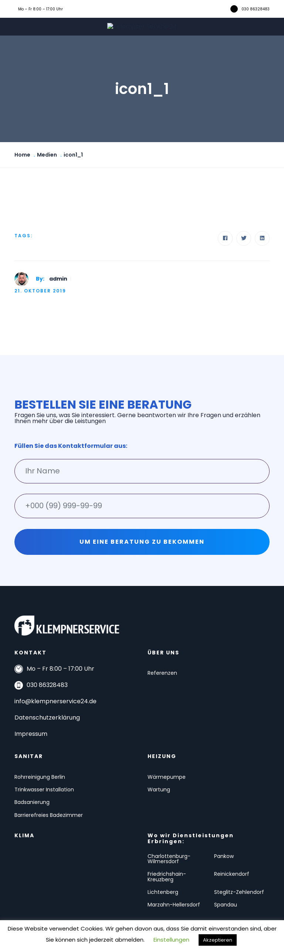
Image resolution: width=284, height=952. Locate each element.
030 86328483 (255, 9)
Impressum (30, 734)
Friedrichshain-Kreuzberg (167, 876)
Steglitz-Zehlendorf (239, 892)
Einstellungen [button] (171, 939)
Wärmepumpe (167, 777)
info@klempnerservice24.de (55, 701)
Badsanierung (32, 802)
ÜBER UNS (163, 652)
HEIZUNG (162, 756)
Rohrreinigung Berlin (39, 777)
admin (58, 278)
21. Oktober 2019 (40, 291)
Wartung (159, 789)
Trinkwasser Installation (44, 789)
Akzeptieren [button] (217, 939)
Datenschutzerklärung (47, 717)
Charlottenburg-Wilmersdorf (169, 859)
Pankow (224, 856)
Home (22, 154)
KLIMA (24, 835)
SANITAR (28, 756)
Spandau (225, 904)
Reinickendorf (231, 873)
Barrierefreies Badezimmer (48, 815)
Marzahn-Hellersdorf (174, 904)
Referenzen (162, 673)
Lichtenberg (163, 892)
